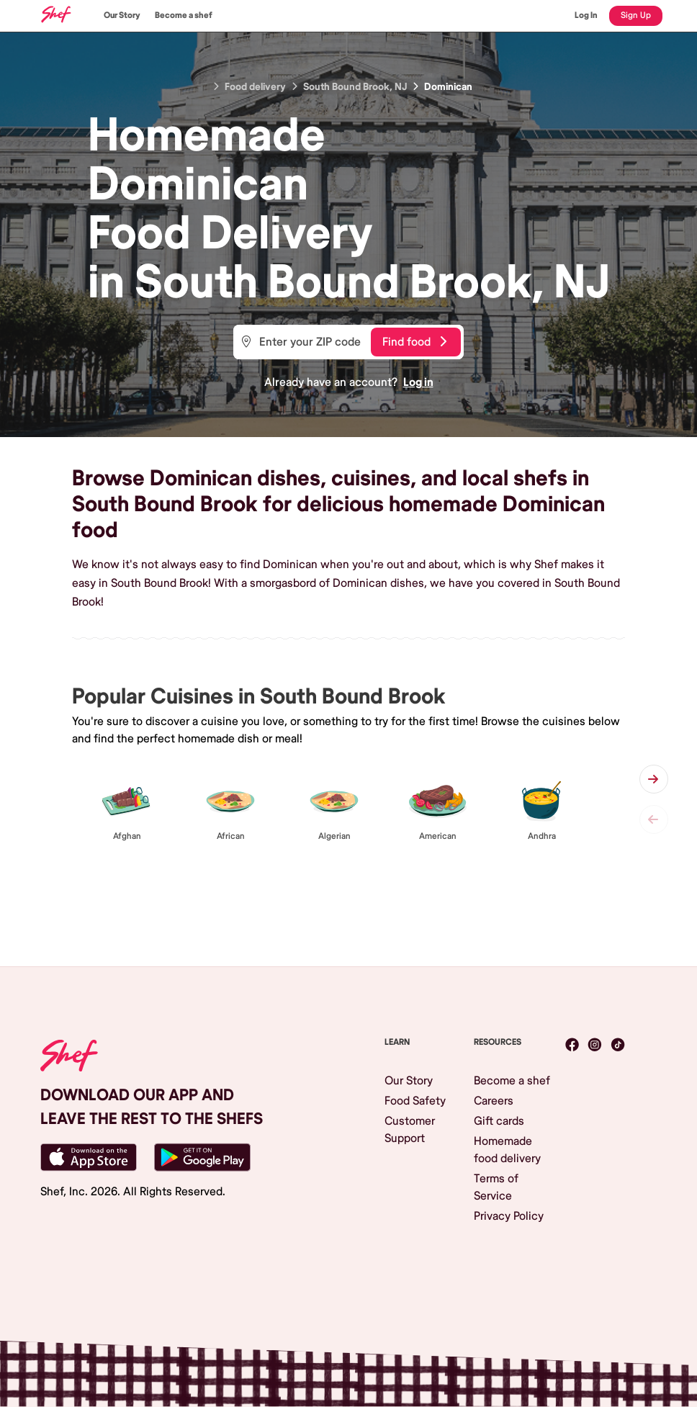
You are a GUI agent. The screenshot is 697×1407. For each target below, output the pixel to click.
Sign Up (636, 15)
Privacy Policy (509, 1216)
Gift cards (499, 1121)
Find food (414, 342)
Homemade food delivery (507, 1150)
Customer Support (410, 1130)
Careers (493, 1101)
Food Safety (415, 1101)
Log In (586, 15)
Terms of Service (496, 1187)
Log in (418, 382)
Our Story (122, 15)
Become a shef (183, 15)
